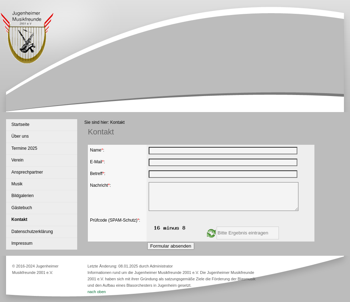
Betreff (96, 173)
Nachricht (99, 185)
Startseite (20, 124)
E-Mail (96, 161)
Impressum (21, 243)
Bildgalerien (22, 195)
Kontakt (19, 219)
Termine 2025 (24, 148)
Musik (16, 183)
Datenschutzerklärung (32, 231)
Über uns (20, 136)
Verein (17, 160)
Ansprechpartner (27, 172)
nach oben (97, 292)
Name (95, 150)
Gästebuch (21, 207)
